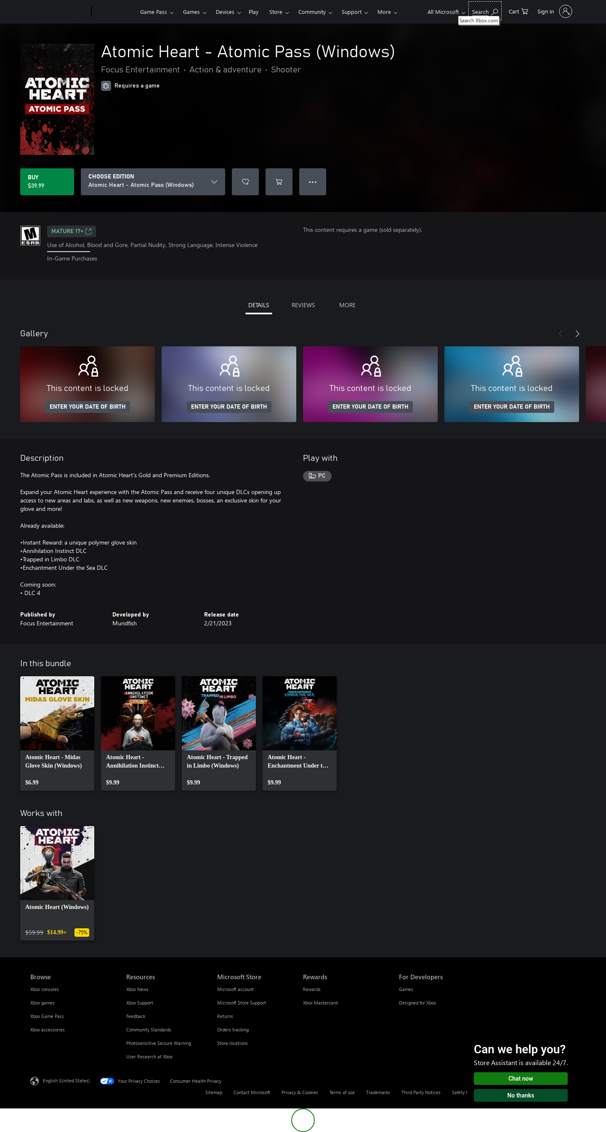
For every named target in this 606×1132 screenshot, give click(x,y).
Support (351, 11)
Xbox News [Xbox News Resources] (137, 989)
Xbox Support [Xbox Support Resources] (139, 1002)
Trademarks (378, 1092)
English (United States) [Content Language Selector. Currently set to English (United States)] (66, 1080)
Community (312, 11)
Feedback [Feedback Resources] (135, 1016)
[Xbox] (115, 11)
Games (191, 11)
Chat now (520, 1078)
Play (253, 11)
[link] (57, 733)
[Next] (577, 334)
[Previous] (560, 334)
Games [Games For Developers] (406, 989)
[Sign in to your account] (554, 11)
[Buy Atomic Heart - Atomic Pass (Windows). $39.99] (47, 181)
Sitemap (213, 1092)
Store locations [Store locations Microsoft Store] (232, 1043)
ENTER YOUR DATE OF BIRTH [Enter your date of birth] (88, 407)
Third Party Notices (421, 1092)
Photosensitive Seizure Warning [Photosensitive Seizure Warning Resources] (158, 1043)
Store (275, 11)
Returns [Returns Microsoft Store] (225, 1016)
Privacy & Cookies (300, 1092)
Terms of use (342, 1092)
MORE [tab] (347, 305)
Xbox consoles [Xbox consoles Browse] (44, 989)
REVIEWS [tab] (303, 305)
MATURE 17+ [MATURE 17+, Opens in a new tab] (71, 231)
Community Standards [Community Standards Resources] (148, 1029)
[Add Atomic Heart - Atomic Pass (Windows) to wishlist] (245, 181)
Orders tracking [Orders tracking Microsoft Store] (233, 1029)
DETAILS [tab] (258, 305)
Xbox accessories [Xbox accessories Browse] (47, 1029)
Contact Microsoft (252, 1092)
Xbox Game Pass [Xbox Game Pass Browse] (47, 1016)
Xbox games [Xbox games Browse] (42, 1002)
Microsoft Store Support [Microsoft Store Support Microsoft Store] (241, 1002)
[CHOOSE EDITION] (153, 181)
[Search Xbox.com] (485, 10)
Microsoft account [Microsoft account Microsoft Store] (235, 989)
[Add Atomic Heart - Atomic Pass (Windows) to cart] (279, 181)
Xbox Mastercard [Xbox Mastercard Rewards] (320, 1002)
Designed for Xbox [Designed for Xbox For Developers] (417, 1002)
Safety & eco (465, 1092)
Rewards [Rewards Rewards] (312, 989)
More (384, 11)
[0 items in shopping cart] (518, 11)
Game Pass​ (153, 11)
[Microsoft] (59, 11)
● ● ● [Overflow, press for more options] (313, 181)
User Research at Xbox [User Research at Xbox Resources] (149, 1056)
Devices (225, 11)
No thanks (521, 1095)
